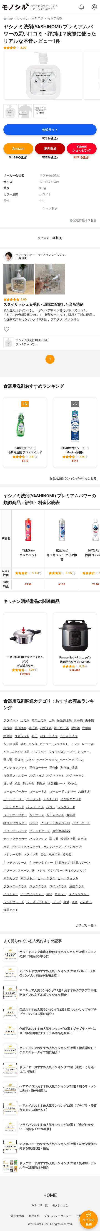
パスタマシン (38, 838)
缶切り (33, 823)
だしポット (33, 799)
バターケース (81, 823)
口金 (43, 854)
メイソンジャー (79, 894)
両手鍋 (89, 720)
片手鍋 (78, 720)
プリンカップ (72, 846)
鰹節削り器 (67, 838)
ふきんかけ (50, 799)
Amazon (18, 149)
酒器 (75, 902)
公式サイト (50, 130)
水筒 (6, 846)
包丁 (35, 736)
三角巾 (53, 767)
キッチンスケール (15, 862)
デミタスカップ (75, 870)
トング (75, 744)
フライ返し (61, 744)
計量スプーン (81, 862)
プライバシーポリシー (57, 1216)
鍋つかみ (29, 783)
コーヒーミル (38, 791)
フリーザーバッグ (15, 831)
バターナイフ (49, 736)
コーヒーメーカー (15, 791)
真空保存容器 (61, 831)
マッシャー (39, 752)
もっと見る (50, 208)
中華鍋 (7, 736)
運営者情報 (17, 1216)
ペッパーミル (35, 807)
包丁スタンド (55, 815)
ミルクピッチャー (32, 894)
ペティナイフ (69, 736)
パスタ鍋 (46, 728)
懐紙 (75, 767)
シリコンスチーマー (62, 752)
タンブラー (55, 870)
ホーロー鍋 (61, 728)
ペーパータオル (47, 759)
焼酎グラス (76, 886)
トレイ (41, 870)
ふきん (30, 759)
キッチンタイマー (41, 862)
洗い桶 (7, 783)
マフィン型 (30, 854)
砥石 (23, 744)
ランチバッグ (52, 846)
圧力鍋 (24, 720)
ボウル (50, 807)
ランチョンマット (15, 767)
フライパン (10, 720)
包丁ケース (36, 815)
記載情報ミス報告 (83, 220)
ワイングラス (58, 886)
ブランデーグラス (15, 886)
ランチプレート (13, 902)
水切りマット (55, 775)
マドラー (60, 894)
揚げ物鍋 (20, 728)
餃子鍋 (33, 728)
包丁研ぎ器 (10, 744)
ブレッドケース (39, 831)
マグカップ (10, 878)
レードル (88, 744)
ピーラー (46, 744)
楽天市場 (50, 149)
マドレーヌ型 (12, 854)
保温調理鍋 (64, 720)
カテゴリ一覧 (39, 1205)
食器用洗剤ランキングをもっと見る (73, 478)
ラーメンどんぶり (38, 902)
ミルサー (83, 752)
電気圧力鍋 (39, 720)
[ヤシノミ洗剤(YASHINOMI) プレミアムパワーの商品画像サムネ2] (25, 111)
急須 (49, 894)
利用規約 (34, 1216)
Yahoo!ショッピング (81, 149)
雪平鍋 (75, 728)
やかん (72, 783)
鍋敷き (41, 783)
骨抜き (19, 759)
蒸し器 (53, 838)
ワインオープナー (15, 815)
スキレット (22, 736)
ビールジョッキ (68, 878)
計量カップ (62, 862)
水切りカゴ (36, 775)
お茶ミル (84, 791)
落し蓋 (7, 759)
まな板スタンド (70, 799)
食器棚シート (57, 783)
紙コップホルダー (15, 823)
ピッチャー (10, 894)
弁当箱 (82, 838)
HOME (50, 1195)
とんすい (86, 902)
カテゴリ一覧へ (86, 925)
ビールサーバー (13, 799)
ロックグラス (38, 886)
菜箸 (66, 902)
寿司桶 (70, 815)
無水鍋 (7, 728)
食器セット (10, 910)
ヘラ (6, 752)
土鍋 (52, 720)
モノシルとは (60, 1205)
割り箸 (64, 767)
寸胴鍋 (86, 728)
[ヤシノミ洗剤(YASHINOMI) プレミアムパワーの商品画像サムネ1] (10, 111)
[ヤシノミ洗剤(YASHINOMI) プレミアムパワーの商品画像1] (43, 75)
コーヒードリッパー (62, 791)
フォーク (23, 870)
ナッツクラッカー (15, 838)
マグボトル (27, 878)
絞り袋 (67, 854)
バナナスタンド (13, 807)
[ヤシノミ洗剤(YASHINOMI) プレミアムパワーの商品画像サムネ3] (40, 111)
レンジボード (66, 807)
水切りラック (75, 775)
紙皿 (17, 783)
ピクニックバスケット (26, 846)
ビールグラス (46, 878)
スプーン (9, 870)
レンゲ (56, 902)
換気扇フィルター (15, 775)
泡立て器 (54, 854)
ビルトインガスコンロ (55, 823)
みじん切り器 (20, 752)
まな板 (33, 744)
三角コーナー (38, 767)
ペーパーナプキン (71, 759)
